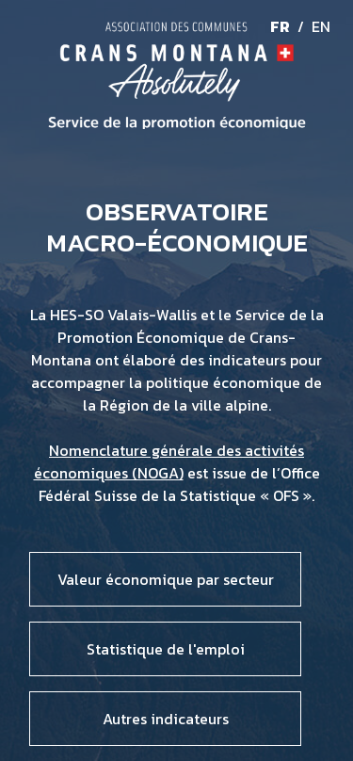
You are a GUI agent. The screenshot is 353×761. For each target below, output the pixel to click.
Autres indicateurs (166, 718)
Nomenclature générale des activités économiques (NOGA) (169, 461)
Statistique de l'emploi (166, 649)
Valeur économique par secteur (165, 579)
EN (321, 26)
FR (280, 26)
